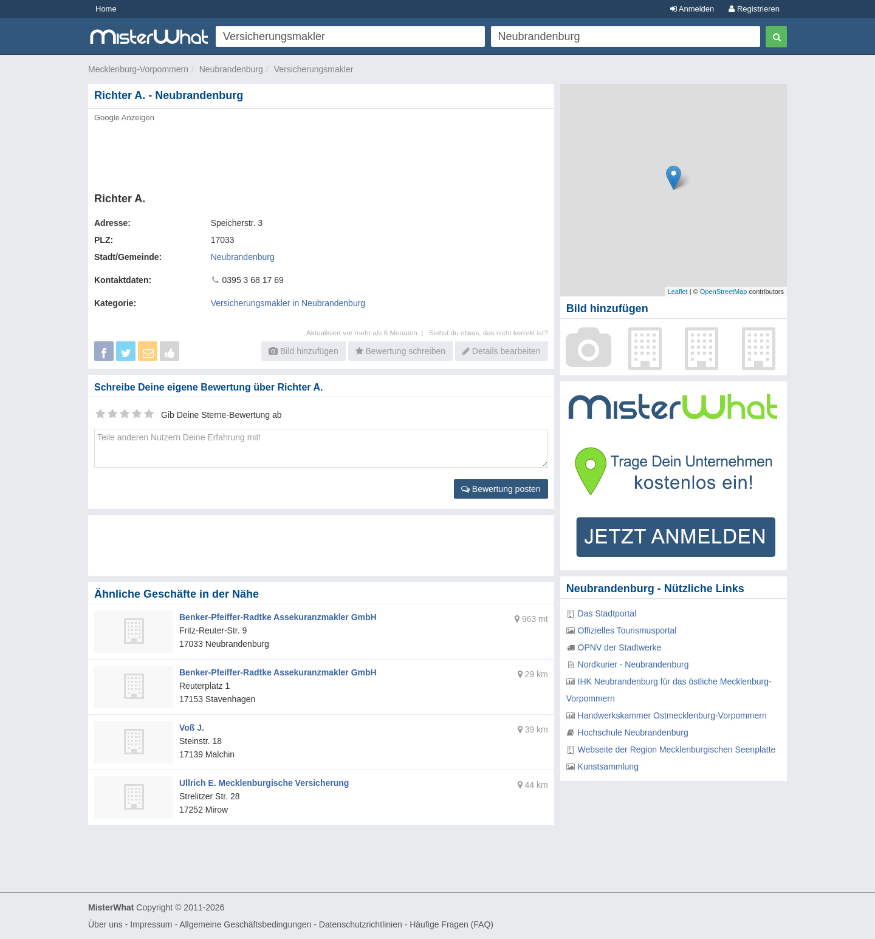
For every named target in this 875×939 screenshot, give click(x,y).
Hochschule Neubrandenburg (633, 732)
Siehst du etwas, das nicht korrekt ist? (488, 332)
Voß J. (191, 727)
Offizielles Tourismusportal (627, 630)
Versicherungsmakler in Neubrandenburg (288, 303)
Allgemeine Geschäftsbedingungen (245, 924)
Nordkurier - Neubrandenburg (633, 664)
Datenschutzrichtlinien (360, 924)
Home (106, 8)
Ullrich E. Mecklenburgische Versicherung (264, 783)
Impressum (151, 924)
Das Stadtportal (607, 613)
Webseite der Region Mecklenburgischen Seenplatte (677, 749)
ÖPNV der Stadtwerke (620, 647)
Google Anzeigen (124, 117)
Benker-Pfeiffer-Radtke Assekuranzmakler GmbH (278, 617)
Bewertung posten (501, 489)
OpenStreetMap (723, 291)
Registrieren (754, 8)
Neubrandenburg (231, 69)
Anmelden (692, 8)
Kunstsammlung (608, 766)
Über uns (105, 924)
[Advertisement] (320, 153)
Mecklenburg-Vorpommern (138, 69)
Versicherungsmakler (314, 69)
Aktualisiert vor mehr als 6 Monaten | (367, 332)
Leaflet (678, 291)
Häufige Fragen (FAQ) (451, 924)
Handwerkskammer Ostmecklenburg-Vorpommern (672, 715)
